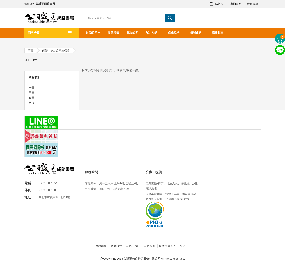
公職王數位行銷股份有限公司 (142, 258)
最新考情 (113, 32)
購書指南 (217, 32)
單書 (31, 92)
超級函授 (116, 246)
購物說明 (235, 3)
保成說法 (173, 32)
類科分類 (33, 32)
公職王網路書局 (45, 3)
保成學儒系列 (167, 246)
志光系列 (149, 246)
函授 (31, 102)
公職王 (184, 246)
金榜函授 (101, 246)
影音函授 (91, 32)
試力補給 (151, 32)
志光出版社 (133, 246)
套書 (31, 97)
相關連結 (195, 32)
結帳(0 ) (217, 3)
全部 (31, 87)
